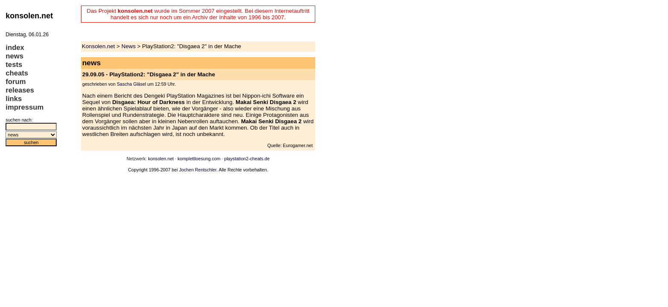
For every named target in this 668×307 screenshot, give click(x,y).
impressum (24, 107)
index (15, 47)
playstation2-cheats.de (247, 158)
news (14, 56)
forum (16, 82)
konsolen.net (160, 158)
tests (14, 65)
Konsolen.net (98, 46)
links (14, 99)
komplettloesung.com (199, 158)
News (128, 46)
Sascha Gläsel (131, 84)
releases (20, 90)
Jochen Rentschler (197, 169)
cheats (17, 73)
